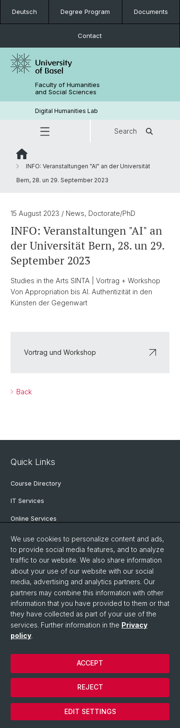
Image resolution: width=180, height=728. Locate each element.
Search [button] (135, 131)
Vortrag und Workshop (90, 352)
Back (23, 392)
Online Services (34, 518)
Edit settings (90, 711)
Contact (90, 35)
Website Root (21, 154)
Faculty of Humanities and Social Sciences (67, 88)
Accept (90, 663)
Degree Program (85, 11)
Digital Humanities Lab (66, 110)
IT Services (27, 500)
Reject (90, 687)
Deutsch (24, 11)
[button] (45, 131)
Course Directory (36, 483)
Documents (151, 11)
